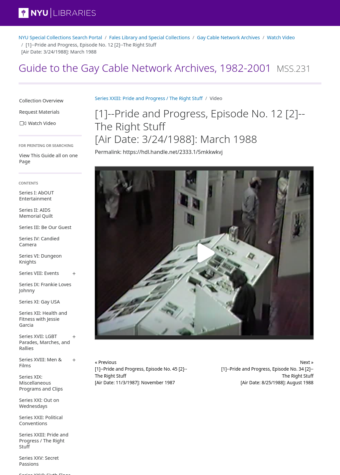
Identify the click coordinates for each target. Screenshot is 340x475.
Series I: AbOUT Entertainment (36, 195)
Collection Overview (41, 100)
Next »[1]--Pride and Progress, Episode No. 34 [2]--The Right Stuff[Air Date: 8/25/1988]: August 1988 (267, 372)
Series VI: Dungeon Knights (40, 259)
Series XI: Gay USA (39, 301)
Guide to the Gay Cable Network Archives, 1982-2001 (165, 67)
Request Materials (39, 112)
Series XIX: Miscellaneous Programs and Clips (41, 383)
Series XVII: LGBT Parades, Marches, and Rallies (44, 342)
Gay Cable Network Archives (228, 37)
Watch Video (281, 37)
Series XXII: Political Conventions (41, 420)
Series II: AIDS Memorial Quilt (36, 213)
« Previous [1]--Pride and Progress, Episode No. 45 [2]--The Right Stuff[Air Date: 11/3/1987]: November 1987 (141, 372)
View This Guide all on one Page (48, 158)
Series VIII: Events (39, 273)
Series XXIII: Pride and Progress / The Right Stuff (43, 440)
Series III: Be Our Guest (45, 227)
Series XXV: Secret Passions (39, 461)
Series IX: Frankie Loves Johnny (45, 287)
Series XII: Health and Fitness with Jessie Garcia (43, 319)
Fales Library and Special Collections (149, 37)
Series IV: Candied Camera (39, 241)
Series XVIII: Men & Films (40, 362)
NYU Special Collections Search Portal (60, 37)
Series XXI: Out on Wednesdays (39, 403)
